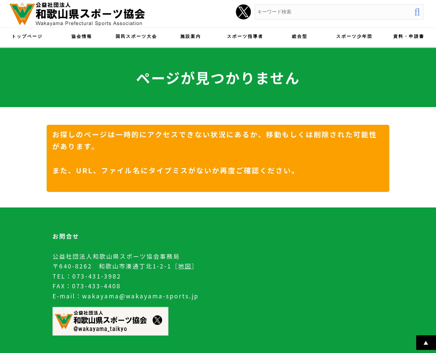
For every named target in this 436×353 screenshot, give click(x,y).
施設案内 (190, 36)
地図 (185, 266)
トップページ (27, 36)
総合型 (300, 36)
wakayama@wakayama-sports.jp (140, 296)
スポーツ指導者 (245, 36)
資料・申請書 (408, 36)
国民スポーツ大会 (136, 36)
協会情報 (81, 36)
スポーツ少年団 (354, 36)
